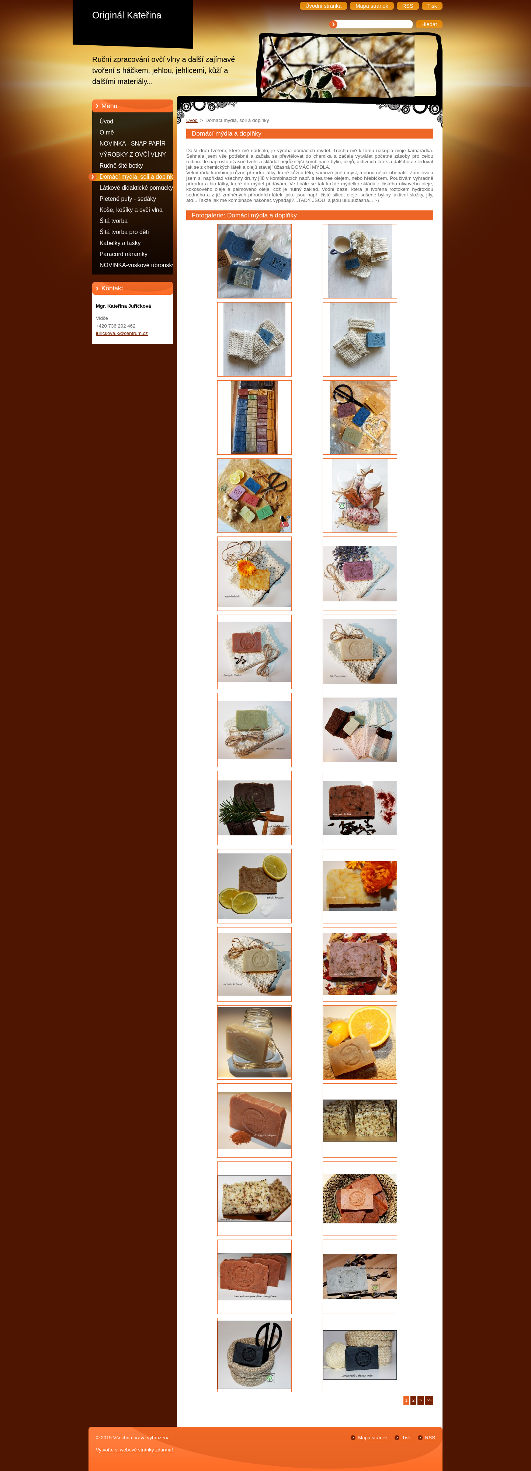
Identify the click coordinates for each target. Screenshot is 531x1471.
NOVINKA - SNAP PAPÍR (133, 143)
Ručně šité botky (121, 166)
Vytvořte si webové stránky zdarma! (134, 1450)
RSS (430, 1437)
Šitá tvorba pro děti (124, 232)
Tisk (406, 1437)
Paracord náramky (124, 254)
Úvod (106, 121)
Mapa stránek (373, 1437)
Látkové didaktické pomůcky (136, 188)
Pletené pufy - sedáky (128, 199)
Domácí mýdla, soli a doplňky (138, 177)
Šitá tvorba (114, 221)
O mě (107, 132)
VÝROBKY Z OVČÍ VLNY (133, 154)
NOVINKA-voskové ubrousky (137, 265)
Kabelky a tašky (120, 243)
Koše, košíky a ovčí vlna (131, 210)
